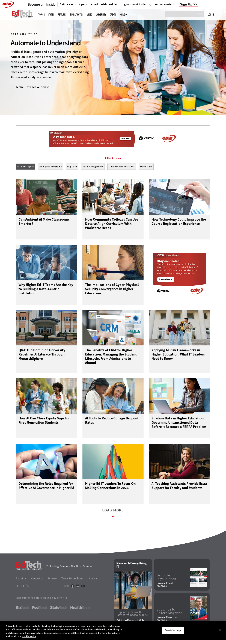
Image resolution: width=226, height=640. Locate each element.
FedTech (39, 608)
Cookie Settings (173, 630)
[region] (113, 630)
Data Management (92, 166)
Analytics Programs (50, 166)
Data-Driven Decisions (122, 166)
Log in (211, 14)
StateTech (58, 608)
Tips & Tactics (76, 14)
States (51, 14)
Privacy (52, 579)
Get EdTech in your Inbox (166, 577)
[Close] (220, 630)
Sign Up (186, 4)
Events (112, 14)
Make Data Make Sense (33, 87)
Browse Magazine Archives (167, 619)
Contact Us (37, 579)
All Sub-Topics (25, 166)
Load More (113, 515)
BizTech (22, 608)
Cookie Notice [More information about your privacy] (29, 636)
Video (89, 14)
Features (62, 14)
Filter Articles (113, 158)
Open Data (146, 166)
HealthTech (80, 608)
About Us (21, 579)
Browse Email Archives (165, 585)
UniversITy (101, 14)
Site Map (93, 579)
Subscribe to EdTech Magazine (169, 611)
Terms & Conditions (72, 579)
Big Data (72, 166)
